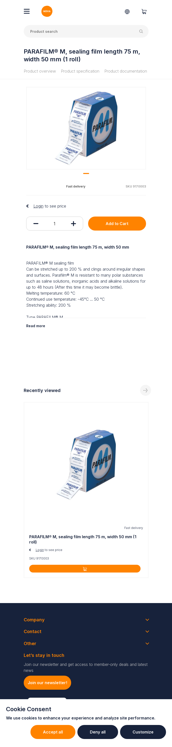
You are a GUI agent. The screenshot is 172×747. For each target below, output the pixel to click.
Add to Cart (117, 223)
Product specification (80, 71)
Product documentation (125, 71)
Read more (35, 326)
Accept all (53, 731)
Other (30, 643)
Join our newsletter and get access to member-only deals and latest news (86, 667)
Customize (143, 731)
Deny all (98, 731)
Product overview (40, 71)
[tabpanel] (86, 128)
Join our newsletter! (47, 682)
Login (38, 206)
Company (34, 619)
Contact (32, 631)
